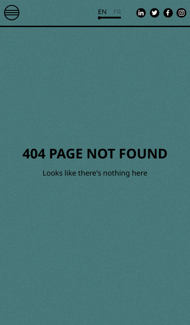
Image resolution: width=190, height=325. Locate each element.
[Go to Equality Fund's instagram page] (181, 13)
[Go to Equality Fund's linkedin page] (141, 13)
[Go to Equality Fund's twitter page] (154, 13)
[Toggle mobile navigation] (11, 12)
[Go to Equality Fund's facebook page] (168, 13)
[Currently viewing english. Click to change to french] (109, 12)
